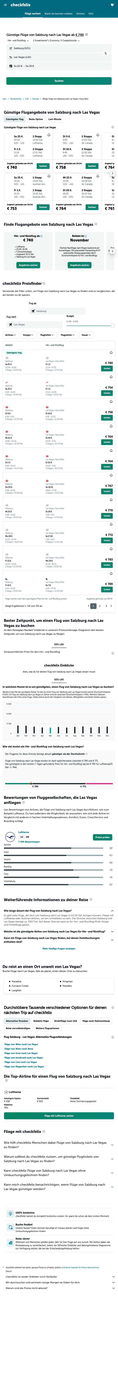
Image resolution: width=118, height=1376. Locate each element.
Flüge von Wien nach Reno (18, 1126)
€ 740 (79, 35)
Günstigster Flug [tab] (15, 119)
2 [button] (100, 606)
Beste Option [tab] (36, 119)
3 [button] (106, 606)
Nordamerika (15, 99)
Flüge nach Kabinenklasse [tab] (96, 1098)
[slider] (113, 326)
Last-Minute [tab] (54, 119)
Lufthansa (23, 909)
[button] (5, 4)
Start (4, 99)
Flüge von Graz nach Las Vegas (20, 1130)
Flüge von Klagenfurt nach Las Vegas (24, 1143)
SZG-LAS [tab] (59, 644)
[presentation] (86, 34)
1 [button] (93, 606)
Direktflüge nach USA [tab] (65, 1098)
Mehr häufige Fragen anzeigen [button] (59, 1026)
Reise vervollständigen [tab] (18, 1105)
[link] (28, 265)
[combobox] (18, 40)
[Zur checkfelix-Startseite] (20, 4)
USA (27, 99)
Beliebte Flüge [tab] (41, 1098)
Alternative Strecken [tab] (17, 1098)
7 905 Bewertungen (29, 919)
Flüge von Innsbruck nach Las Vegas (23, 1135)
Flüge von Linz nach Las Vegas (20, 1139)
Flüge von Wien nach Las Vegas (21, 1121)
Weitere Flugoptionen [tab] (47, 1105)
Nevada (35, 99)
